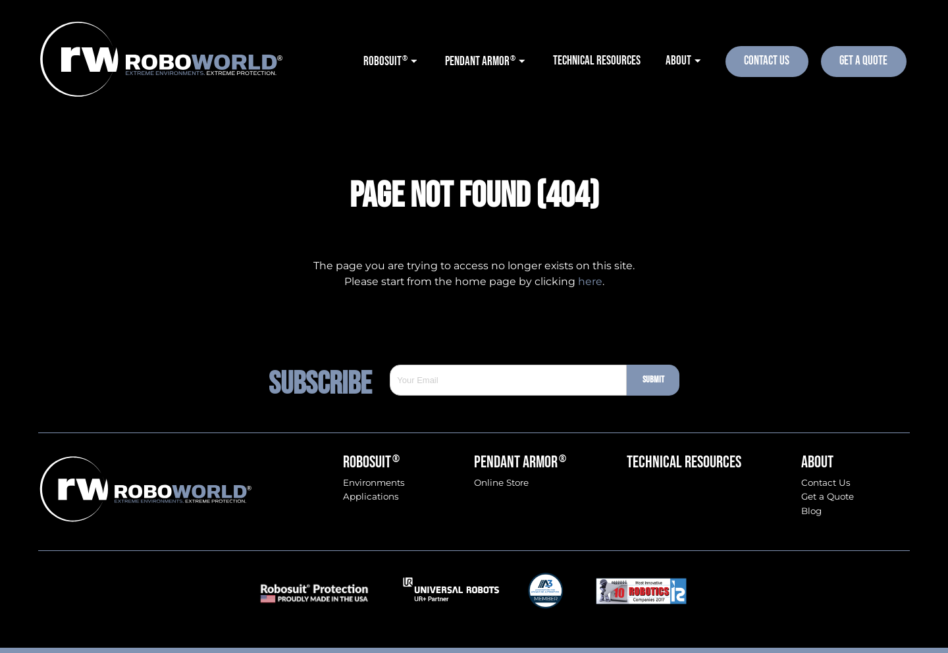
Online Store (501, 483)
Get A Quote (863, 60)
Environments (374, 483)
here (590, 281)
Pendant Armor (520, 462)
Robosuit (371, 462)
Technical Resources (684, 462)
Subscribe (329, 380)
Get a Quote (827, 496)
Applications (371, 496)
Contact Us (766, 60)
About (817, 462)
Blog (811, 511)
